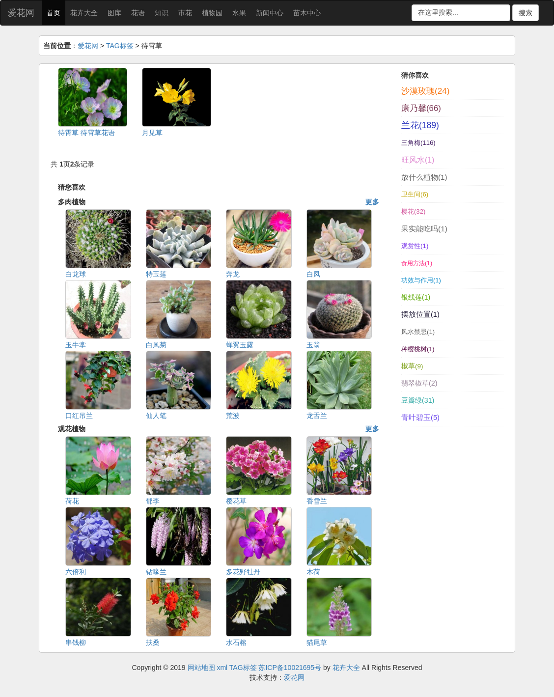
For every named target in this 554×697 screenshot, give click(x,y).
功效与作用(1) (421, 280)
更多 (372, 202)
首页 (53, 13)
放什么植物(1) (424, 177)
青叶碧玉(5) (420, 417)
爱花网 (21, 13)
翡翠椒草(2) (419, 383)
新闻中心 (269, 13)
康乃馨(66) (421, 108)
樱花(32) (413, 211)
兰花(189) (420, 125)
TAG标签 (120, 46)
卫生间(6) (414, 194)
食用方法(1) (416, 263)
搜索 (525, 13)
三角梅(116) (418, 142)
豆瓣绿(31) (417, 400)
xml (222, 667)
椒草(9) (412, 366)
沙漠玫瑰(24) (425, 91)
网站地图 (201, 667)
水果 (239, 13)
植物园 (212, 13)
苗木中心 (307, 13)
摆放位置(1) (420, 314)
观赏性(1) (414, 246)
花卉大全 (84, 13)
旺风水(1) (417, 160)
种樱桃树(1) (417, 349)
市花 (185, 13)
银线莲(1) (415, 297)
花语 (138, 13)
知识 (161, 13)
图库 (114, 13)
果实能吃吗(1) (424, 228)
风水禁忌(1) (418, 331)
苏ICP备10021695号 (289, 667)
